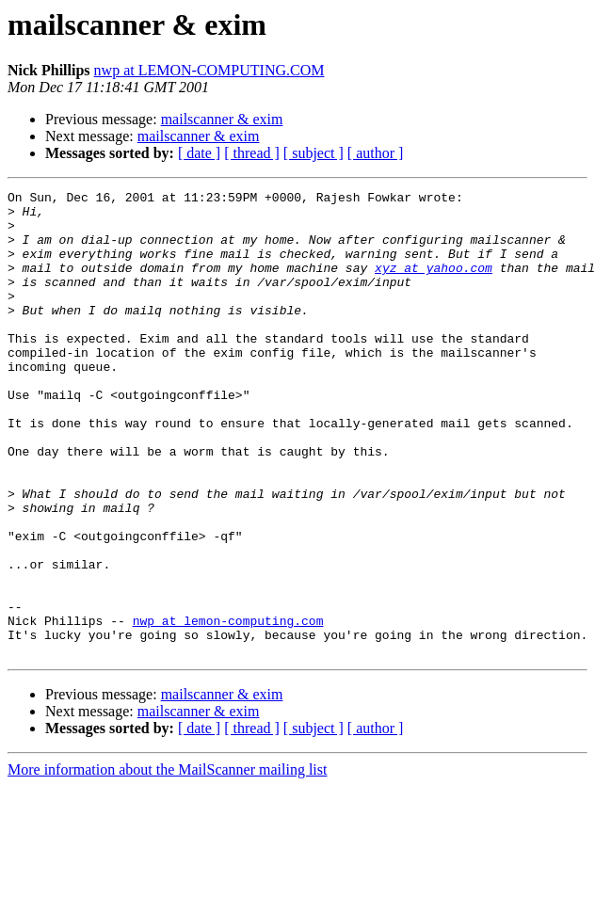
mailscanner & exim (222, 119)
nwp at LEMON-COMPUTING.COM (209, 70)
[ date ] (199, 153)
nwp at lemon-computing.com (228, 707)
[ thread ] (252, 153)
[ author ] (375, 153)
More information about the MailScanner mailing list (167, 863)
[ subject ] (313, 153)
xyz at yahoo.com (433, 284)
